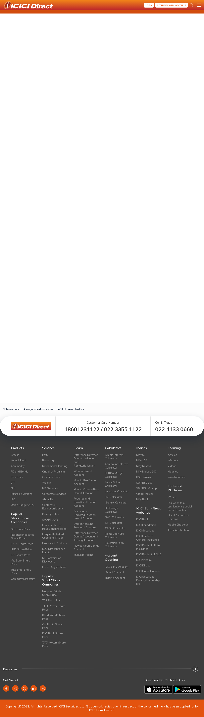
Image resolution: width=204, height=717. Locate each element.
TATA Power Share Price (53, 607)
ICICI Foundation (146, 525)
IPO (13, 499)
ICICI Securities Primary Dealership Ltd (148, 580)
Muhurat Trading (83, 554)
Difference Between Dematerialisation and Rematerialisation (86, 460)
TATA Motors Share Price (54, 644)
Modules (173, 471)
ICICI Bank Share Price (52, 635)
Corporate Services (54, 493)
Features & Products (54, 543)
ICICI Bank (142, 519)
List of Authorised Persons (178, 517)
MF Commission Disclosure (51, 559)
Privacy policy (50, 514)
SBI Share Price (20, 529)
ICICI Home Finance (148, 571)
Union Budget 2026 (22, 504)
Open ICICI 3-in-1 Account (171, 5)
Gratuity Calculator (116, 502)
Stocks (15, 454)
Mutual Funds (19, 460)
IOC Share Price (20, 555)
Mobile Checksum (178, 524)
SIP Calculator (113, 522)
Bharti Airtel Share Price (53, 617)
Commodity (18, 466)
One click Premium (53, 471)
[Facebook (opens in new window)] (6, 688)
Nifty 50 (140, 454)
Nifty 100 (141, 460)
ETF (13, 482)
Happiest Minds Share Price (51, 593)
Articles (172, 454)
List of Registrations (54, 567)
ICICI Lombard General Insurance (147, 537)
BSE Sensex (143, 477)
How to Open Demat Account (86, 547)
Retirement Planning (54, 466)
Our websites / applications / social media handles (180, 506)
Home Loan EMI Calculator (114, 535)
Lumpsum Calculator (117, 491)
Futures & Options (21, 493)
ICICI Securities (145, 530)
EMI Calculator (113, 497)
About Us (47, 499)
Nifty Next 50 (144, 466)
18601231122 (81, 429)
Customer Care (51, 477)
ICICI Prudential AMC (148, 554)
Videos (172, 466)
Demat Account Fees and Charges (85, 525)
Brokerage (48, 460)
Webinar (173, 460)
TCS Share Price (52, 600)
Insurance (17, 477)
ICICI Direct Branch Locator (53, 550)
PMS (45, 454)
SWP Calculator (114, 517)
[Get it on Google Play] (187, 689)
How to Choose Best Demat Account (86, 491)
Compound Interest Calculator (116, 465)
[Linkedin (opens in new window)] (33, 688)
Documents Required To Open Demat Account (85, 515)
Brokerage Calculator (111, 509)
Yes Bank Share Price (20, 562)
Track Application (178, 530)
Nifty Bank (142, 499)
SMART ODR (50, 519)
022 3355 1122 (123, 429)
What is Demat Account (83, 473)
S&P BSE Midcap (146, 488)
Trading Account (115, 577)
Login (149, 5)
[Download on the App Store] (158, 689)
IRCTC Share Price (22, 543)
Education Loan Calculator (114, 544)
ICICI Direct (143, 565)
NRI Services (50, 488)
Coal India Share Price (52, 626)
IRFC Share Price (21, 549)
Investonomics (176, 477)
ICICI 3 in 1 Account (116, 566)
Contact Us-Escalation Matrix (52, 506)
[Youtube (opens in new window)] (43, 688)
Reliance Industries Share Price (22, 536)
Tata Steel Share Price (21, 571)
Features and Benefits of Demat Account (85, 502)
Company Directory (23, 578)
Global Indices (145, 493)
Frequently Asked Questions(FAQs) (53, 535)
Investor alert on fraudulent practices (54, 527)
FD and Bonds (19, 471)
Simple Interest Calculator (114, 456)
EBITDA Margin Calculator (114, 475)
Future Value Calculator (112, 484)
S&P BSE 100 (144, 482)
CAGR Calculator (115, 528)
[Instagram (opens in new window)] (15, 688)
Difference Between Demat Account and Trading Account (86, 536)
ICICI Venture (144, 559)
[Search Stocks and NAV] (191, 5)
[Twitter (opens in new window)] (24, 688)
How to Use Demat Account (85, 482)
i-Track (172, 497)
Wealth (46, 482)
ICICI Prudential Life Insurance (148, 547)
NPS (13, 488)
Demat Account (114, 572)
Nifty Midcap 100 (146, 471)
